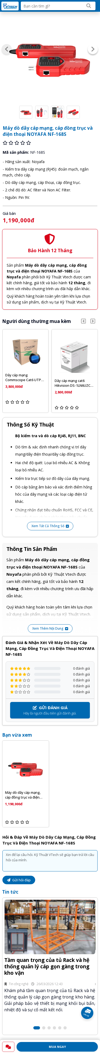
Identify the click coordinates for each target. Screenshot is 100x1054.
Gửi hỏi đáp (19, 880)
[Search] (88, 6)
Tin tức (10, 892)
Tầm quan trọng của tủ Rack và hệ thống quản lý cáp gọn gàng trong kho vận (46, 966)
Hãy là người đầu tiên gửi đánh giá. (50, 710)
